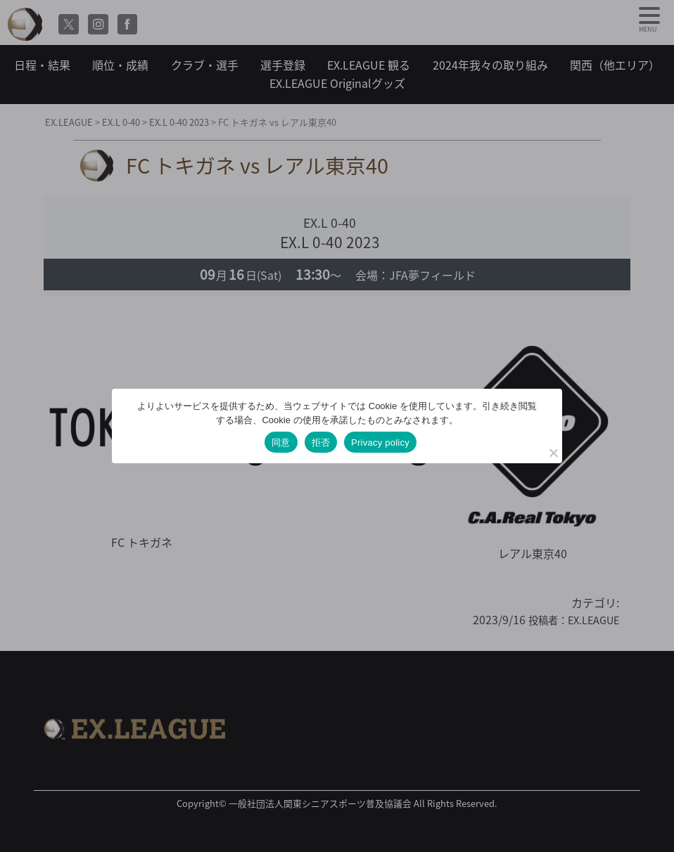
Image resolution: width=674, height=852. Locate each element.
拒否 (321, 442)
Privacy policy (380, 442)
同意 (281, 442)
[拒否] (553, 453)
